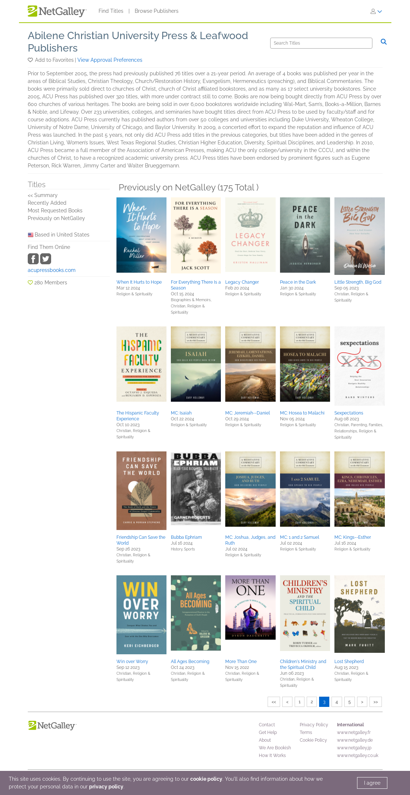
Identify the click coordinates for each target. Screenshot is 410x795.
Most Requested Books (55, 210)
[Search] (321, 43)
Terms (306, 732)
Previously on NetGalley (56, 218)
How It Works (272, 755)
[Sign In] (376, 11)
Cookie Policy (313, 740)
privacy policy (106, 787)
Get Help (268, 732)
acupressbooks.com (52, 270)
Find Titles (111, 11)
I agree (372, 783)
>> (375, 701)
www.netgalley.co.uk (357, 755)
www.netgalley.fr (354, 732)
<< (274, 701)
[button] (31, 60)
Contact (267, 724)
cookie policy (206, 779)
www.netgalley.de (355, 740)
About (265, 740)
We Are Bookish (275, 747)
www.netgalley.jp (354, 747)
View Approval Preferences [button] (109, 60)
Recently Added (47, 203)
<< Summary (43, 195)
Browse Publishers (157, 11)
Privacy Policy (314, 724)
